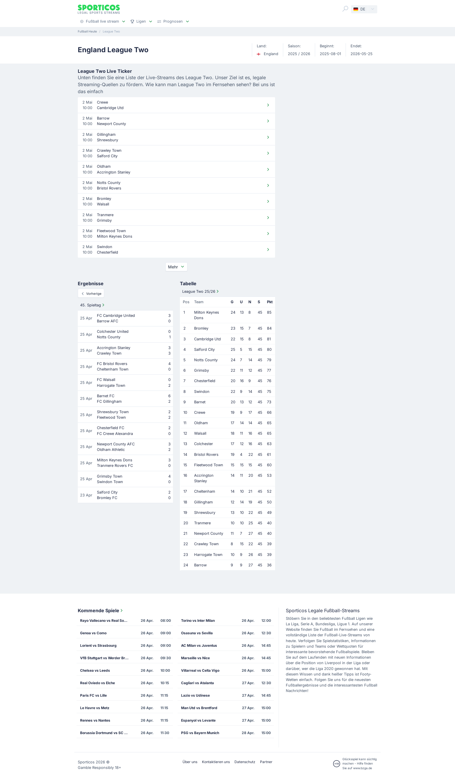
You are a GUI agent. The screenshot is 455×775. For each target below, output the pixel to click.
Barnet (199, 402)
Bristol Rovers (206, 454)
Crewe (199, 412)
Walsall (200, 433)
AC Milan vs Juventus (199, 645)
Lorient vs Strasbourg (98, 645)
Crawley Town (206, 544)
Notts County (206, 360)
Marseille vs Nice (195, 658)
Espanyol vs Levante (198, 720)
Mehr (176, 266)
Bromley (201, 328)
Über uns (190, 762)
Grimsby (201, 370)
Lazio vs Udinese (195, 695)
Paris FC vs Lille (93, 695)
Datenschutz (244, 762)
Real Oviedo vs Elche (97, 683)
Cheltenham (204, 491)
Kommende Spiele (101, 610)
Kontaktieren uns (216, 762)
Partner (266, 762)
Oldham (201, 423)
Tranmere (202, 523)
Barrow (200, 565)
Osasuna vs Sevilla (197, 633)
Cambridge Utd (207, 339)
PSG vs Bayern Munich (200, 733)
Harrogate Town (208, 554)
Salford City (204, 349)
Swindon (202, 391)
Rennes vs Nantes (95, 720)
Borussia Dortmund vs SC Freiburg (106, 733)
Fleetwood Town (208, 465)
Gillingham (203, 502)
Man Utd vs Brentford (199, 708)
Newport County (208, 533)
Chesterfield (204, 381)
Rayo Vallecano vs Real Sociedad (106, 620)
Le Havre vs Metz (94, 708)
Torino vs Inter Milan (198, 620)
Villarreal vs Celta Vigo (200, 670)
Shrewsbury (204, 512)
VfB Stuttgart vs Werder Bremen (106, 658)
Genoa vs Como (93, 633)
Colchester (203, 444)
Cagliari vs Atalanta (197, 683)
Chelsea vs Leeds (95, 670)
